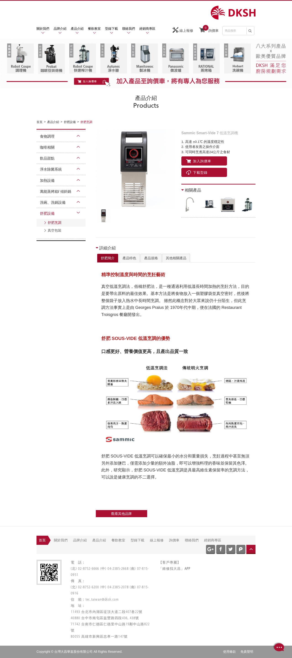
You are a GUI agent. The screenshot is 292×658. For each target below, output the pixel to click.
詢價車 (209, 29)
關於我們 (42, 28)
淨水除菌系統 (51, 169)
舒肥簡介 (108, 258)
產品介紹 (77, 28)
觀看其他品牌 (121, 514)
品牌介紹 (60, 28)
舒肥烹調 (54, 223)
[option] (136, 169)
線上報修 (183, 30)
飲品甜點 (47, 158)
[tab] (107, 258)
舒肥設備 (47, 213)
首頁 (42, 540)
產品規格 (151, 258)
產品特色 (129, 258)
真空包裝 (54, 230)
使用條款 (229, 651)
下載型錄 (197, 172)
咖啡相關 (47, 147)
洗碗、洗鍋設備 (52, 202)
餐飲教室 (94, 28)
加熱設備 (47, 180)
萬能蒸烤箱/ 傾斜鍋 (55, 191)
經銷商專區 (147, 28)
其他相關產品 (176, 258)
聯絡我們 (128, 28)
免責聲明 (246, 651)
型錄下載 (111, 28)
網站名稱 (233, 13)
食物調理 (47, 136)
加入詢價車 (198, 161)
